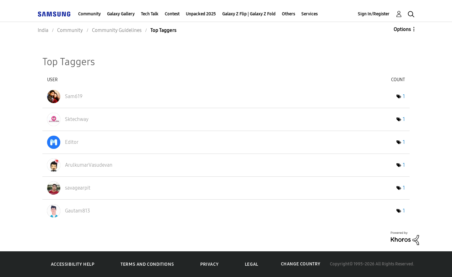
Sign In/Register (374, 14)
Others (288, 14)
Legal (251, 264)
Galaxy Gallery (121, 14)
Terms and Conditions (147, 264)
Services (309, 14)
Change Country (300, 264)
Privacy (209, 264)
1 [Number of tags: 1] (404, 96)
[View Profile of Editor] (71, 142)
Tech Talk (150, 14)
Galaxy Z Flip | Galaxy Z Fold (249, 14)
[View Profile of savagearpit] (77, 188)
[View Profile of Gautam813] (77, 211)
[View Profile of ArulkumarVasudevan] (88, 165)
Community (89, 14)
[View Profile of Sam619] (74, 96)
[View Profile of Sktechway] (77, 119)
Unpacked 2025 (201, 14)
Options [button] (402, 29)
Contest (172, 14)
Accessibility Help (72, 264)
